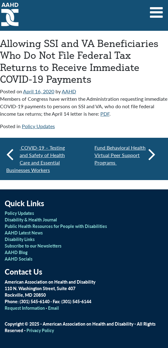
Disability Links (20, 239)
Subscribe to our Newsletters (33, 246)
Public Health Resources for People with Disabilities (56, 226)
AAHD (69, 91)
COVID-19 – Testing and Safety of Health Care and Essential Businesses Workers (35, 159)
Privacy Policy (40, 330)
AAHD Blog (16, 252)
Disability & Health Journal (31, 219)
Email (53, 308)
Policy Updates (38, 126)
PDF (104, 113)
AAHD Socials (18, 259)
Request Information (25, 308)
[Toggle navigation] (156, 10)
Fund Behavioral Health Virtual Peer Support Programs (125, 155)
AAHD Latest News (24, 233)
